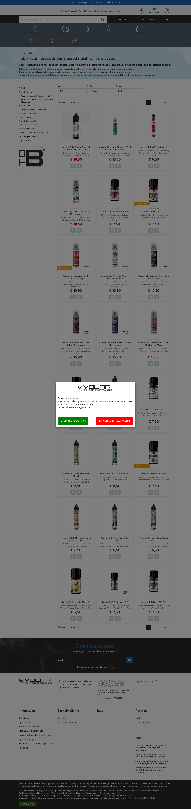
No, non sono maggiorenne (114, 420)
